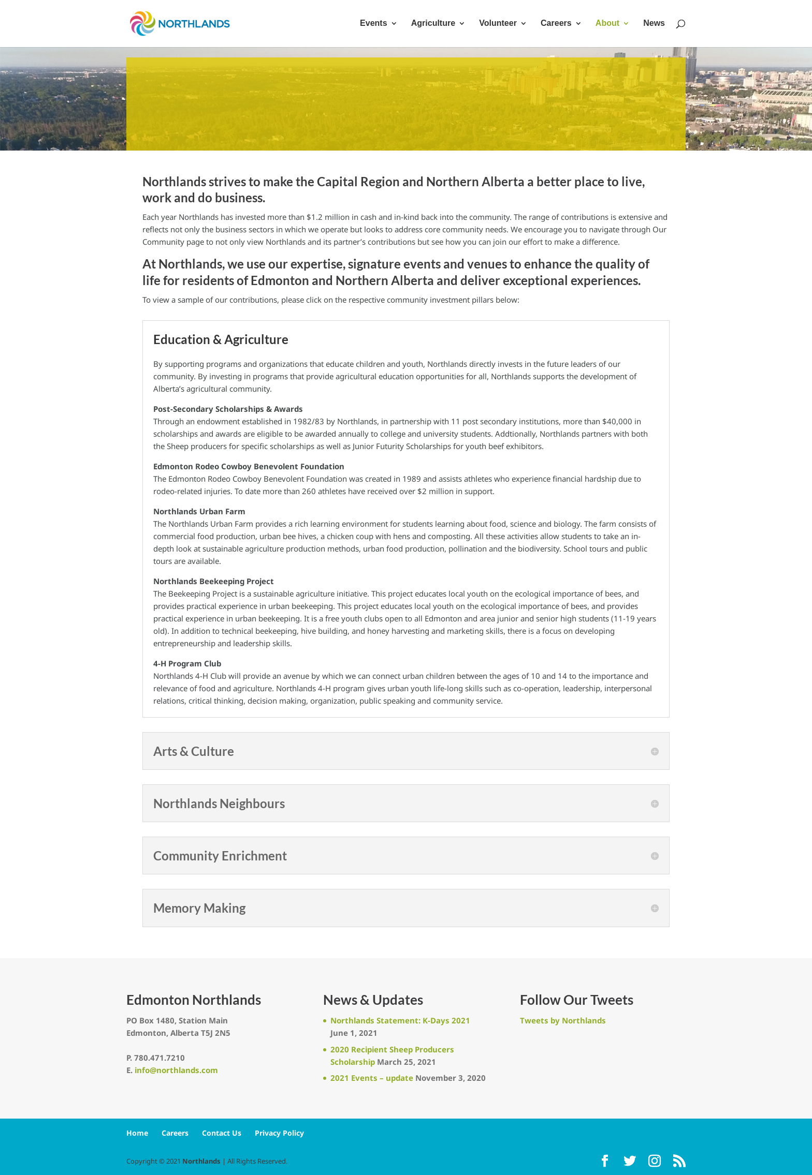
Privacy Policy (279, 1133)
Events (373, 24)
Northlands (201, 1161)
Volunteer (498, 24)
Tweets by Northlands (563, 1020)
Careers (556, 24)
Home (137, 1133)
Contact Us (221, 1133)
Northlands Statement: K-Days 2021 (400, 1020)
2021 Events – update (371, 1078)
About (607, 24)
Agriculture (433, 24)
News (654, 24)
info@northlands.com (176, 1070)
